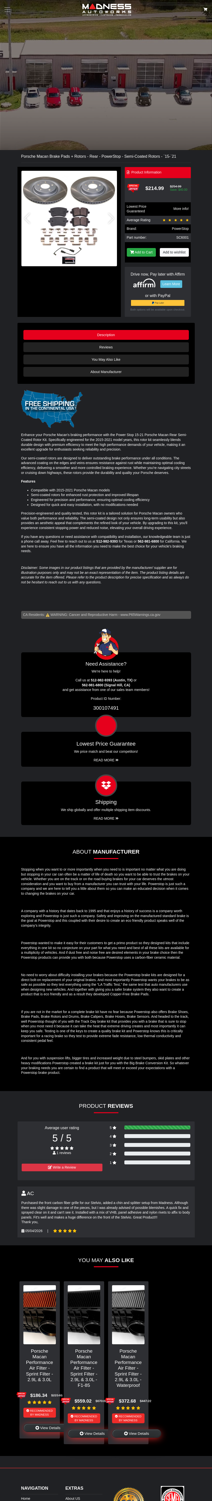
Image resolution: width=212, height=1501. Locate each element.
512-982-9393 (107, 541)
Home (25, 1499)
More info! (181, 209)
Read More (106, 760)
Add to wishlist (174, 252)
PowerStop (180, 229)
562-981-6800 (148, 541)
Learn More (171, 284)
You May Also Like (106, 359)
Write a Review (62, 1167)
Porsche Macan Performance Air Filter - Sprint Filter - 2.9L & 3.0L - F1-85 (84, 1368)
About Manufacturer (105, 372)
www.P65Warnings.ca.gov (140, 615)
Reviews (106, 347)
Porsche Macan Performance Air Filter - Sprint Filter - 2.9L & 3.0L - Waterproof (128, 1368)
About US (72, 1499)
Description (106, 335)
